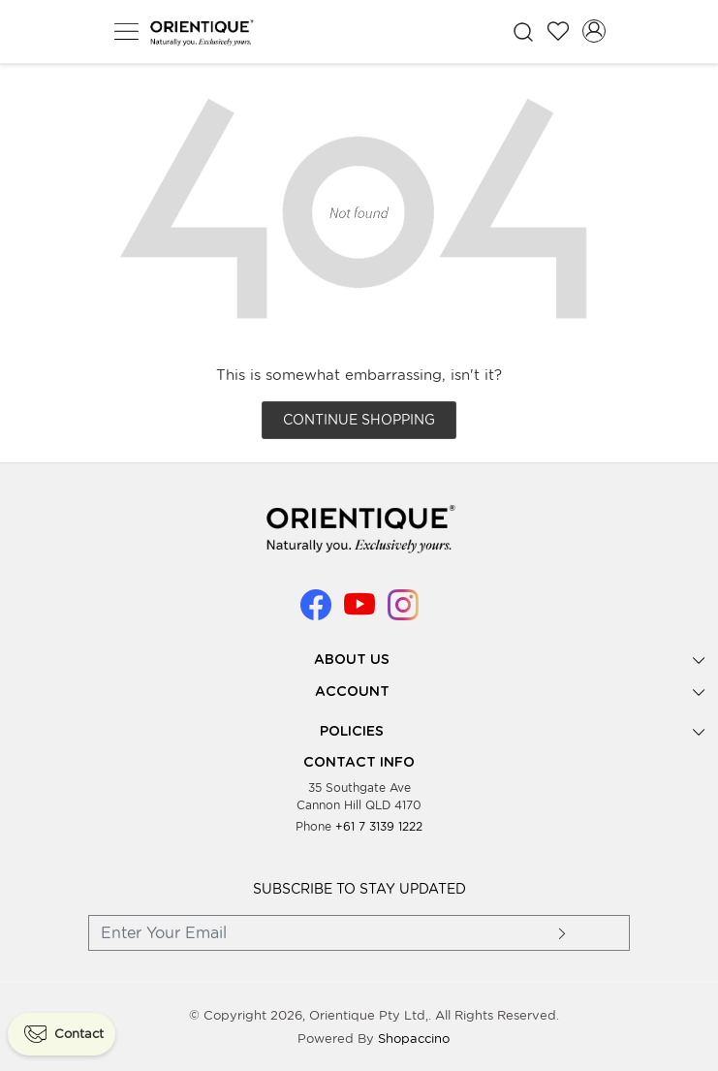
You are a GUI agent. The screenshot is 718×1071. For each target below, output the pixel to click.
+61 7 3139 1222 (378, 826)
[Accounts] (594, 31)
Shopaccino (414, 1038)
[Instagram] (403, 612)
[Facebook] (316, 612)
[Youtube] (359, 612)
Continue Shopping (359, 419)
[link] (523, 31)
